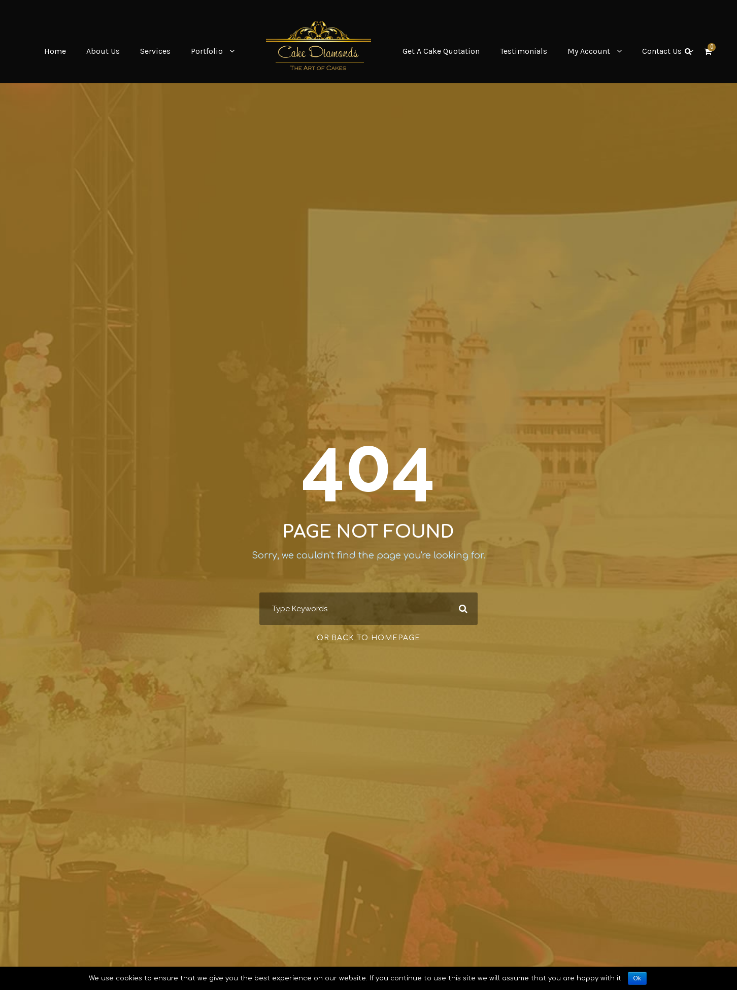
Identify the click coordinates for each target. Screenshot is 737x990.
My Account (588, 51)
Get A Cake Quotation (441, 51)
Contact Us (662, 51)
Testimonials (523, 51)
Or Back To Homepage (368, 638)
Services (155, 51)
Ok (637, 978)
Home (55, 51)
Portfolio (207, 51)
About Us (103, 51)
